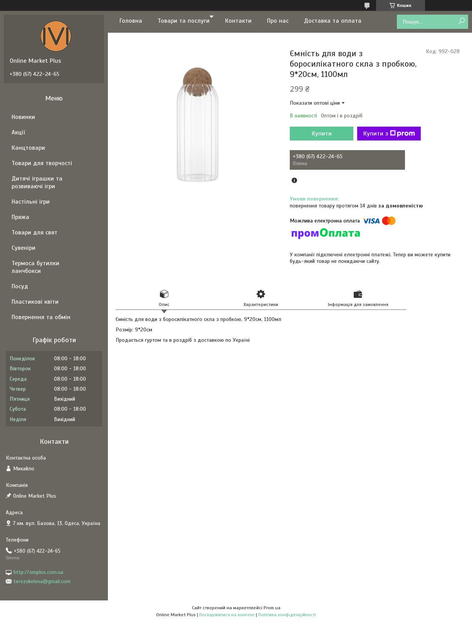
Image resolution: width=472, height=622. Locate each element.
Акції (18, 132)
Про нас (278, 21)
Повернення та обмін (41, 317)
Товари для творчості (42, 163)
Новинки (23, 117)
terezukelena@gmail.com (42, 581)
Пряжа (20, 217)
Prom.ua (272, 607)
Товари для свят (34, 232)
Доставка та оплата (332, 21)
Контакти (238, 21)
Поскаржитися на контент (227, 614)
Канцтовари (28, 148)
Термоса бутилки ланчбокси (35, 267)
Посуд (20, 286)
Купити (322, 133)
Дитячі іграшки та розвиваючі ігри (37, 182)
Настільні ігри (31, 202)
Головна (130, 21)
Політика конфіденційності (287, 614)
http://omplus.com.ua (38, 572)
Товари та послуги (184, 21)
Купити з (389, 133)
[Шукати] (461, 21)
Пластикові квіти (35, 302)
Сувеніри (23, 248)
